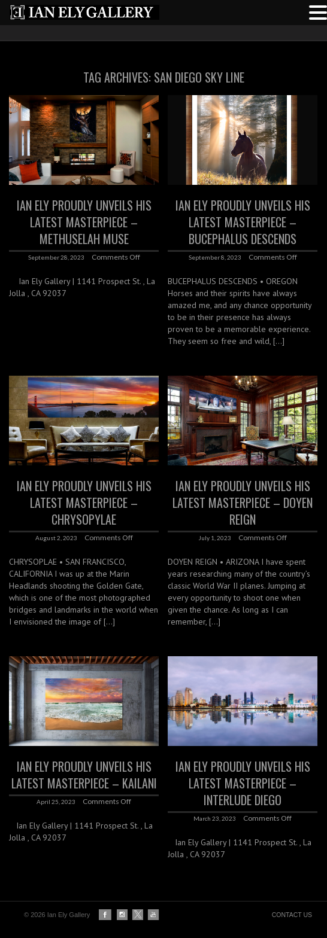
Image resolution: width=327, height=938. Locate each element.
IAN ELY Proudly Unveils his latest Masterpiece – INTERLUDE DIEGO (242, 783)
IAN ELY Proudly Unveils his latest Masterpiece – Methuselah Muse (84, 222)
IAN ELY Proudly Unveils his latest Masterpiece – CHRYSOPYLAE (84, 502)
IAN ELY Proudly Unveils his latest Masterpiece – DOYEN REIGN (242, 502)
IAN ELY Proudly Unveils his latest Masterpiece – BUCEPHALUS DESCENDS (242, 222)
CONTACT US (292, 914)
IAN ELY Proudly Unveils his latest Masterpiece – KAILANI (84, 774)
